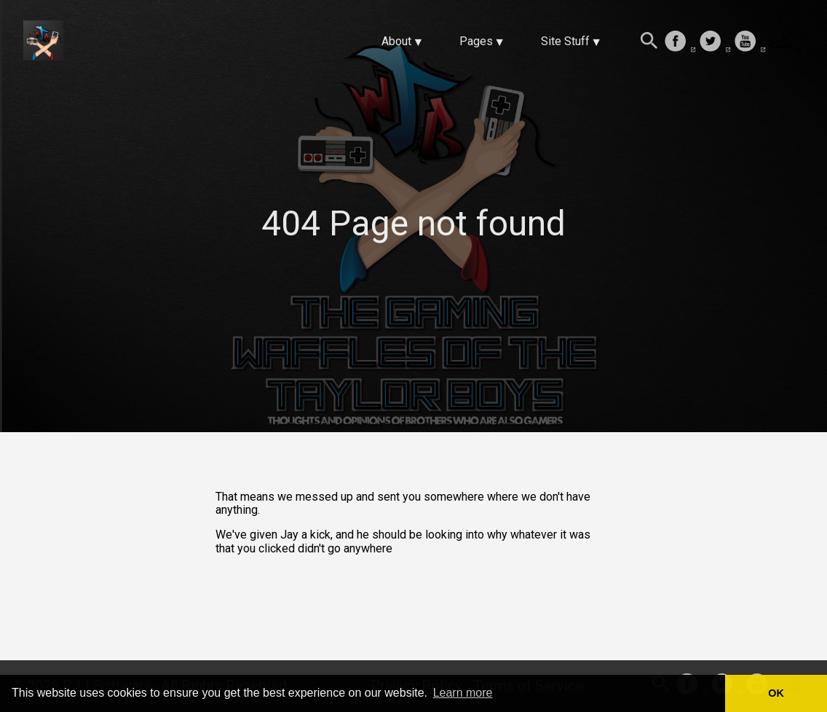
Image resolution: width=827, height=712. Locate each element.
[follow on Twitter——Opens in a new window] (715, 42)
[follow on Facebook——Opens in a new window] (680, 42)
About (396, 41)
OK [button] (776, 693)
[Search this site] (649, 42)
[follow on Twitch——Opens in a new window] (785, 42)
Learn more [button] (463, 692)
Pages (476, 41)
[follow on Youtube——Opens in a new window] (750, 42)
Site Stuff (565, 41)
